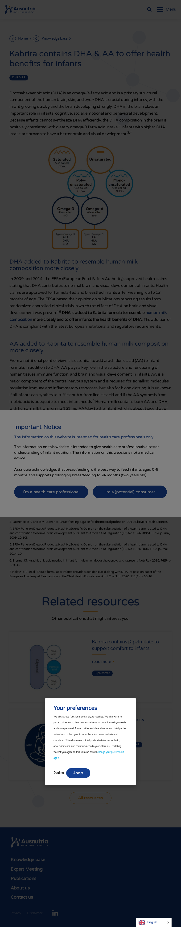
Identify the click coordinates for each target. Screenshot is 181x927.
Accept (78, 773)
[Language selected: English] (154, 922)
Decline (58, 773)
